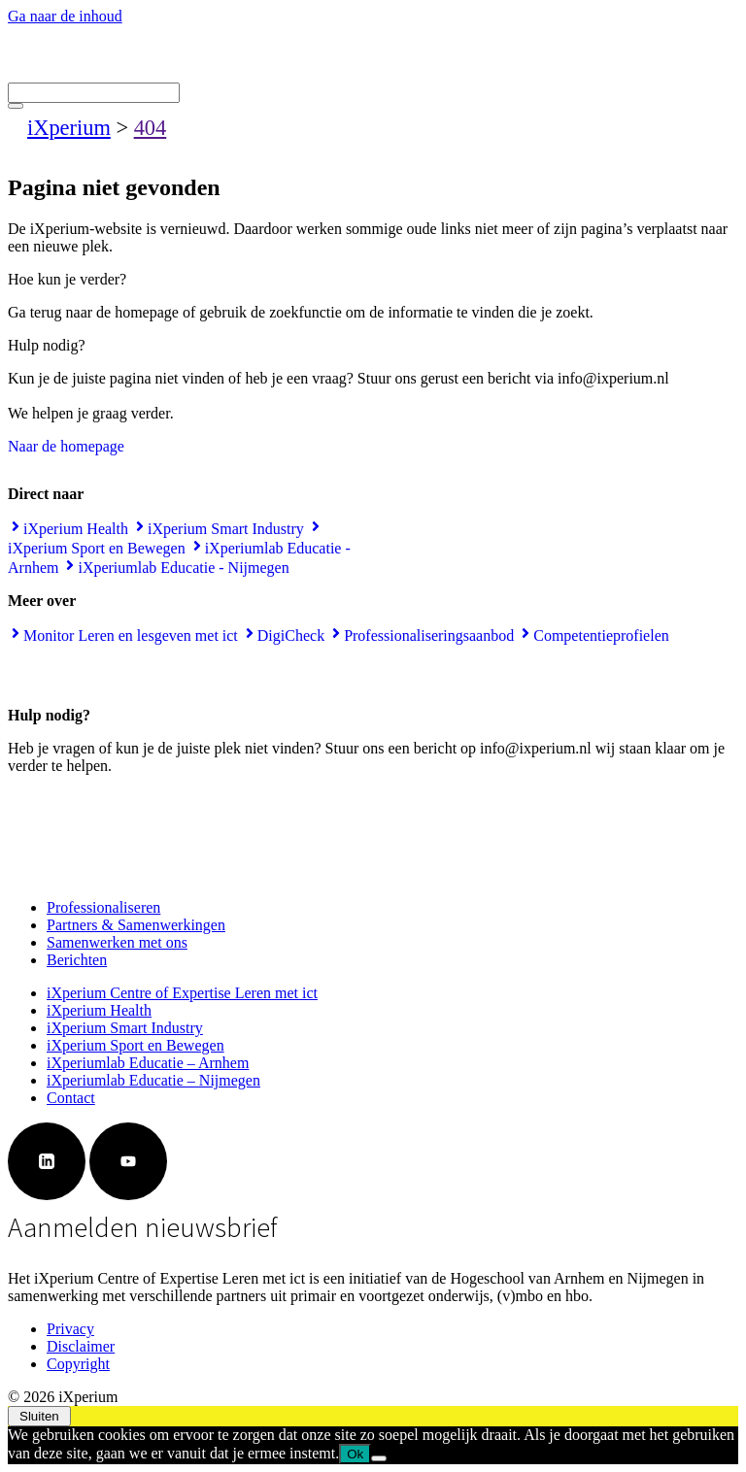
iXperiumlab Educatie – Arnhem (148, 1062)
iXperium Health (99, 1010)
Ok (355, 1454)
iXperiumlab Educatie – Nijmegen (153, 1080)
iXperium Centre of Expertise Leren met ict (182, 993)
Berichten (77, 960)
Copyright (78, 1363)
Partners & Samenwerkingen (136, 925)
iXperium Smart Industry (125, 1028)
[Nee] (379, 1458)
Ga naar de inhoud (65, 16)
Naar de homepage (66, 446)
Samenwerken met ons (117, 942)
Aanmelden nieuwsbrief (143, 1227)
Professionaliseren (103, 907)
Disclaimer (81, 1346)
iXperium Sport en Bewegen (135, 1045)
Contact (71, 1097)
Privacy (70, 1329)
